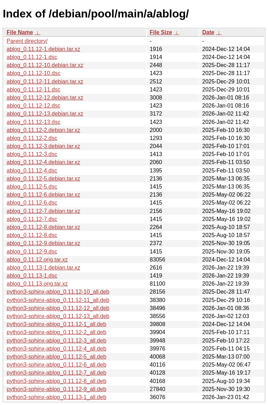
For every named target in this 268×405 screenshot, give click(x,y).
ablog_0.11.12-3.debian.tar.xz (43, 146)
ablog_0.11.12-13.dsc (33, 122)
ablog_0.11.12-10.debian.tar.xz (45, 65)
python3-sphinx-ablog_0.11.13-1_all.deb (56, 397)
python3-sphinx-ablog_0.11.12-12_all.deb (58, 308)
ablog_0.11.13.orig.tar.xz (37, 284)
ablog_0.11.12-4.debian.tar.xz (43, 162)
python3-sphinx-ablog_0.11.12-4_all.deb (56, 349)
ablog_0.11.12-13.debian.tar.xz (45, 114)
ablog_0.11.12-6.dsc (32, 203)
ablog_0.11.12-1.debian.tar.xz (43, 49)
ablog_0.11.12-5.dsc (32, 187)
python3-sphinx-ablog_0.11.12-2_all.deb (56, 332)
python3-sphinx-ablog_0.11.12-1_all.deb (56, 324)
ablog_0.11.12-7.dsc (32, 219)
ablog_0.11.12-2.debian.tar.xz (43, 130)
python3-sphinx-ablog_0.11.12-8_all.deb (56, 381)
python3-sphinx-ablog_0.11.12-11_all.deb (58, 300)
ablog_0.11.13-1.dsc (32, 276)
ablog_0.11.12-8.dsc (32, 235)
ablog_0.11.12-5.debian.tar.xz (43, 179)
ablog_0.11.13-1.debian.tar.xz (43, 268)
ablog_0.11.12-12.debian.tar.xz (45, 98)
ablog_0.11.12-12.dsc (33, 106)
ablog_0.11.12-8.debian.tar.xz (43, 227)
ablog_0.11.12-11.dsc (33, 90)
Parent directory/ (27, 41)
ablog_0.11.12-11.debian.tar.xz (45, 81)
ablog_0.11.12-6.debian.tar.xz (43, 195)
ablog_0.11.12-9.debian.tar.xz (43, 243)
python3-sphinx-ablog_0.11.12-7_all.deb (56, 373)
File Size (161, 32)
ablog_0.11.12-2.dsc (32, 138)
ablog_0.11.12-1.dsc (32, 57)
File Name (20, 32)
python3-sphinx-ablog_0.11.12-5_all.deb (56, 357)
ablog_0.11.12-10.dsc (33, 73)
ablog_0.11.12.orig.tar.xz (37, 260)
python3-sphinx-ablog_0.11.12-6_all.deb (56, 365)
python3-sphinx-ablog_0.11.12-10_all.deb (58, 292)
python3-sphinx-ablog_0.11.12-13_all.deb (58, 316)
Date (208, 32)
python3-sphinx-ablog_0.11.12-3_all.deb (56, 341)
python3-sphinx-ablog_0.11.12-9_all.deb (56, 389)
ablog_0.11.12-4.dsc (32, 171)
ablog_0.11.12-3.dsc (32, 154)
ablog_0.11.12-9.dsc (32, 252)
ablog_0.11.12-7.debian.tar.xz (43, 211)
